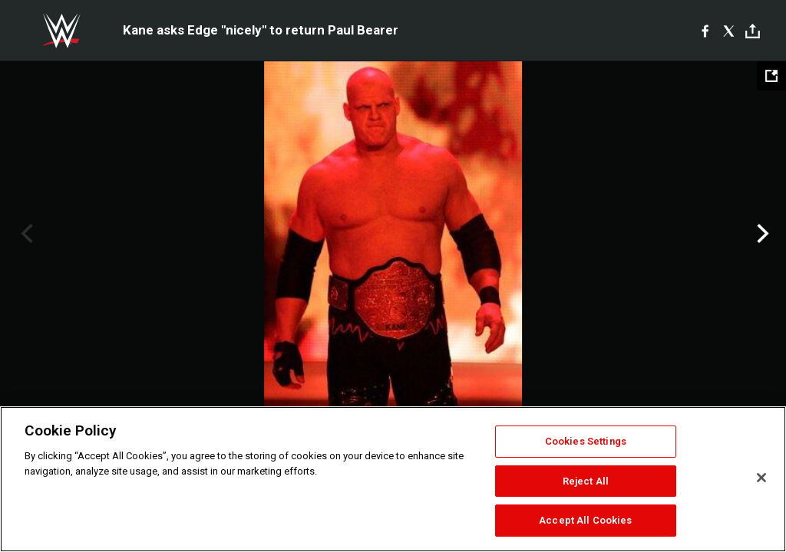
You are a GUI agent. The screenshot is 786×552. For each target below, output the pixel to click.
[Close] (761, 478)
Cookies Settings (585, 441)
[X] (729, 30)
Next (761, 234)
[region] (393, 479)
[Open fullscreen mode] (771, 75)
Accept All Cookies (585, 520)
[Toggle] (753, 31)
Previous (25, 234)
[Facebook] (705, 30)
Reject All (586, 481)
